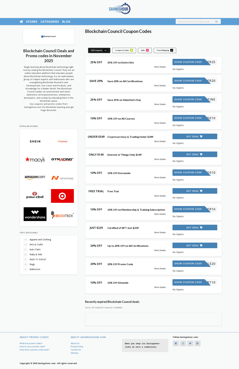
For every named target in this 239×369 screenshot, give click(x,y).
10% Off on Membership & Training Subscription (136, 209)
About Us (75, 343)
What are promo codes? (31, 343)
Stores (31, 21)
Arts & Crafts (33, 245)
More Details (160, 67)
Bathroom (31, 269)
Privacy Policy (77, 346)
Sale (145, 50)
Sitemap (74, 353)
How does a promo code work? (35, 349)
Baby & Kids (32, 254)
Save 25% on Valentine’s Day (124, 99)
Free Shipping (165, 50)
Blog (66, 21)
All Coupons (99, 50)
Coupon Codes (124, 50)
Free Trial (113, 191)
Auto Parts (32, 250)
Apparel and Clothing (37, 240)
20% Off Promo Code (120, 264)
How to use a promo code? (32, 346)
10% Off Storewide (118, 173)
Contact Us (76, 349)
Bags (29, 264)
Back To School (34, 259)
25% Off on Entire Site (120, 62)
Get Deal (194, 136)
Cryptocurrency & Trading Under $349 (130, 136)
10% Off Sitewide (117, 282)
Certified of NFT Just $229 (123, 227)
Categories (49, 21)
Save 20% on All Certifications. (125, 81)
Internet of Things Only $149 (124, 154)
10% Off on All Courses (121, 118)
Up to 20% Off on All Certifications (128, 245)
